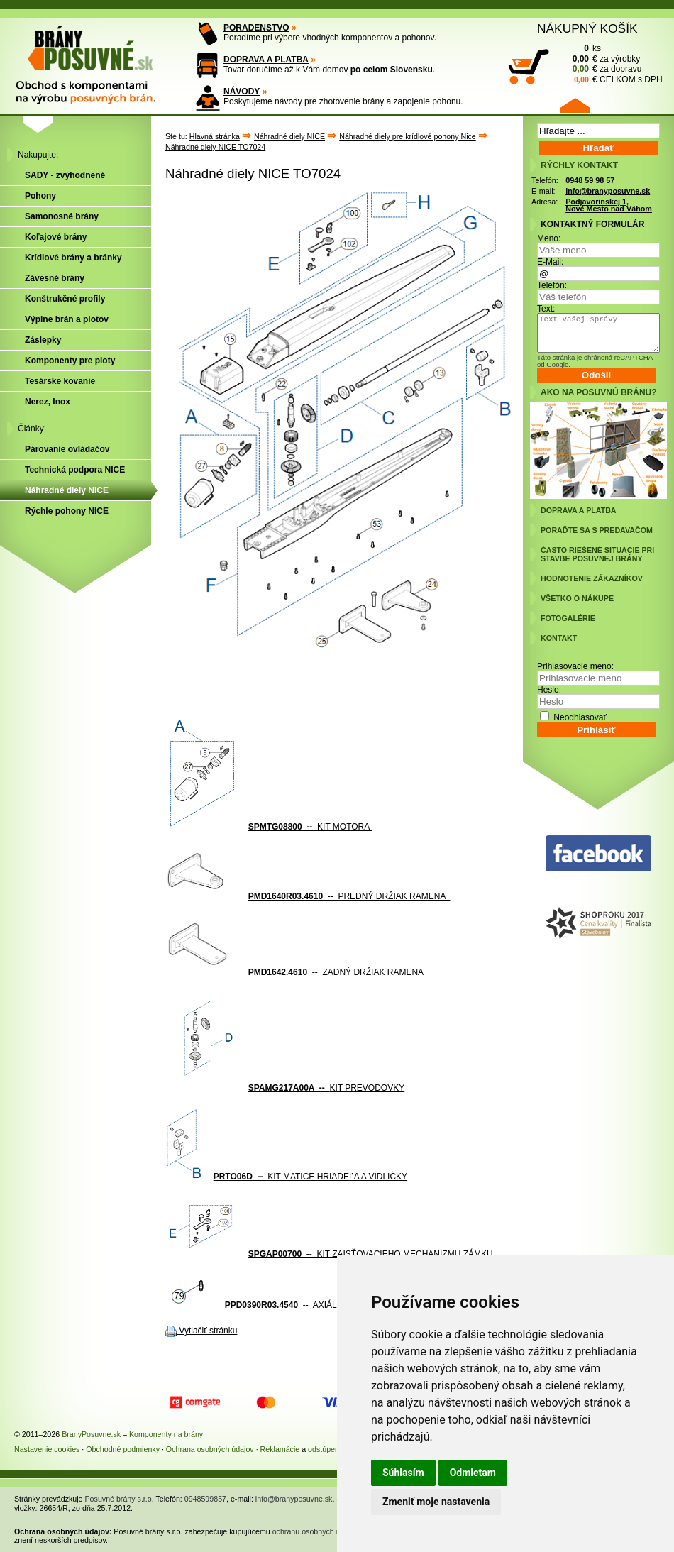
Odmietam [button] (473, 1472)
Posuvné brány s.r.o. (119, 1499)
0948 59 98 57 (589, 180)
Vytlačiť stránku (208, 1331)
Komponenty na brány (166, 1434)
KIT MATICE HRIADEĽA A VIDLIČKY (310, 1177)
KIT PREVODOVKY (326, 1088)
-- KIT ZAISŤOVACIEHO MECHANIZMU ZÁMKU (370, 1254)
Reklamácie (280, 1449)
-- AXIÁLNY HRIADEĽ (307, 1305)
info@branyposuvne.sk (607, 191)
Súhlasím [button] (403, 1472)
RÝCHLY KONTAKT (579, 165)
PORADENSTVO (256, 28)
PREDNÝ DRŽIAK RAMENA (349, 896)
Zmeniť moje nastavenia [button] (436, 1501)
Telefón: (552, 285)
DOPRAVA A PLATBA (266, 60)
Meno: (548, 238)
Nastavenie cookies (46, 1449)
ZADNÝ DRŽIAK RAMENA (336, 972)
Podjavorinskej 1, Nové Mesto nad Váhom (608, 205)
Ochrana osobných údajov (210, 1449)
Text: (546, 309)
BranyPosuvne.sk (91, 1434)
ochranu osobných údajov (315, 1531)
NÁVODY (241, 92)
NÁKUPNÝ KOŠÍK (587, 28)
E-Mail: (550, 262)
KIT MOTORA (310, 827)
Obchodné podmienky (123, 1449)
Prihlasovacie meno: (575, 666)
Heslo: (549, 690)
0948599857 (205, 1499)
